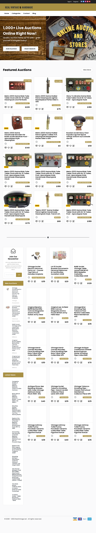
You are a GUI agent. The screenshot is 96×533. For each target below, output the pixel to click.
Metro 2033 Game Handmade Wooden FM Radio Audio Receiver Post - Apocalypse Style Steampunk (16, 136)
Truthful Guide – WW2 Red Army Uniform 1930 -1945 (16, 497)
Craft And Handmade (23, 103)
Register (75, 1)
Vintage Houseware (38, 277)
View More (87, 70)
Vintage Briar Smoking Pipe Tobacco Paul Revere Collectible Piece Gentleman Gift (82, 312)
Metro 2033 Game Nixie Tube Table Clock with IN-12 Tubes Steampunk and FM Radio (16, 98)
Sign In (70, 1)
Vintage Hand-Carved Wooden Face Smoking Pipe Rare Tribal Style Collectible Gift (36, 351)
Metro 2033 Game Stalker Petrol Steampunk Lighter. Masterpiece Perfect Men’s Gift (46, 99)
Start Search (29, 49)
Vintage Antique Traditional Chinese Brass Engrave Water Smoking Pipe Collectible (82, 351)
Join (19, 275)
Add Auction (11, 49)
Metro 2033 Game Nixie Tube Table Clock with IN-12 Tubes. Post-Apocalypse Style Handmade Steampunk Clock (16, 175)
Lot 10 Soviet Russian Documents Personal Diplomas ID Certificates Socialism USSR (59, 270)
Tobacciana (56, 105)
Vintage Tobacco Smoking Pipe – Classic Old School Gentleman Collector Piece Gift (82, 390)
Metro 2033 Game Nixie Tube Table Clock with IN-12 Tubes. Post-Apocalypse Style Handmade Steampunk (16, 213)
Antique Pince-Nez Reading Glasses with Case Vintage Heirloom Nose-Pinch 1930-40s (36, 390)
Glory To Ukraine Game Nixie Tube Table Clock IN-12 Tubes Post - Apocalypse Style (79, 98)
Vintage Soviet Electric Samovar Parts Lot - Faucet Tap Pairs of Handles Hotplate (35, 270)
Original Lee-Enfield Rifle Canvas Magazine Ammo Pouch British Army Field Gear (59, 311)
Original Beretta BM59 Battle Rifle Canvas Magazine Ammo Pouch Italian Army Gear (36, 311)
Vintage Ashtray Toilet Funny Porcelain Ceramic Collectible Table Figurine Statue (36, 429)
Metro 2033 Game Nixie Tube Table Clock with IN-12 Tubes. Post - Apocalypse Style (78, 212)
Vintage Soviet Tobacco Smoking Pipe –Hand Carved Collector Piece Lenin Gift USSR (59, 390)
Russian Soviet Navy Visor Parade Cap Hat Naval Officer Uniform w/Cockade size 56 (78, 136)
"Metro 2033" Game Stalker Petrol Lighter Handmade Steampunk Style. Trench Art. (47, 212)
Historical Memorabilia (62, 277)
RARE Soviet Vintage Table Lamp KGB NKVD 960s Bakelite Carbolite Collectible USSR (81, 271)
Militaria (88, 142)
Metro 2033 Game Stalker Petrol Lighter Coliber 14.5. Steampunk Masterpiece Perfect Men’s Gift (46, 136)
